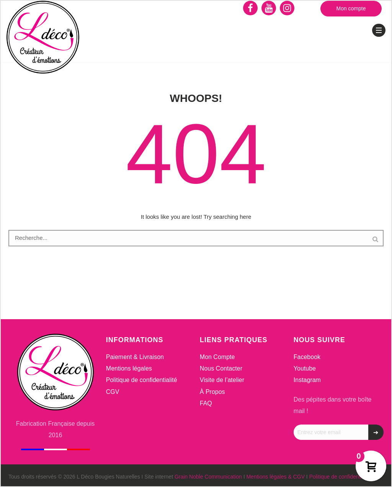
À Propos (212, 392)
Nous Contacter (221, 368)
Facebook (307, 357)
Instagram (307, 380)
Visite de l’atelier (222, 380)
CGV (112, 392)
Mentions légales (129, 368)
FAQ (206, 403)
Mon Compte (217, 357)
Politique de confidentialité (141, 380)
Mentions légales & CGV (275, 477)
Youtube (305, 368)
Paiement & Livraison (135, 357)
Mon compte (351, 8)
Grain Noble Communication (208, 477)
